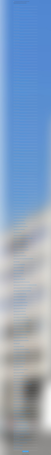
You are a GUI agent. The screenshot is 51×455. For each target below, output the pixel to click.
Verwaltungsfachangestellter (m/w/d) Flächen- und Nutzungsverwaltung (22, 77)
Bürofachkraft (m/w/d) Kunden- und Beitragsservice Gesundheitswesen (22, 290)
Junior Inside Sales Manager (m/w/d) (18, 188)
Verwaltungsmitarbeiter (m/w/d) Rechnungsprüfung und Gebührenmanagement (23, 45)
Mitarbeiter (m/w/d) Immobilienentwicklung (19, 372)
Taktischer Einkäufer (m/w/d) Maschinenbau (19, 71)
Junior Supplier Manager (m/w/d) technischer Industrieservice (21, 349)
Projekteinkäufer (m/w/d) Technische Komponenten (20, 217)
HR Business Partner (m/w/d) (17, 159)
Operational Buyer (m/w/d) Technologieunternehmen (20, 255)
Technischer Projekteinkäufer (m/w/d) (18, 445)
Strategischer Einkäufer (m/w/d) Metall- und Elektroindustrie (21, 10)
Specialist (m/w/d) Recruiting (17, 86)
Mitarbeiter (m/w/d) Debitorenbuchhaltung (19, 419)
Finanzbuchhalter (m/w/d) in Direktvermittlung (19, 229)
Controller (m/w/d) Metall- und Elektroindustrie (19, 103)
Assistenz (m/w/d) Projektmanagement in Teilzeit (20, 191)
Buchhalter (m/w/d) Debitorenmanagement (19, 51)
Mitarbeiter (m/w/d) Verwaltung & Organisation (19, 200)
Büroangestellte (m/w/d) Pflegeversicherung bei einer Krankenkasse (22, 413)
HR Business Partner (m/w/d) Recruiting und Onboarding (21, 214)
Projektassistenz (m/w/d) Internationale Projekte (19, 179)
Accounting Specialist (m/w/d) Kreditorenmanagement (20, 118)
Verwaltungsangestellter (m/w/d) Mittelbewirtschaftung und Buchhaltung (22, 48)
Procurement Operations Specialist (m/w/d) (19, 346)
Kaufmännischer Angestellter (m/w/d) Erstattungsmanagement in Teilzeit (22, 439)
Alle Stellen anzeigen (25, 451)
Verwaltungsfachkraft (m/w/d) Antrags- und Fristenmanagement (21, 27)
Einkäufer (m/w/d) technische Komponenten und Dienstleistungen (22, 331)
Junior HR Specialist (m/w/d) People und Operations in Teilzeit (21, 325)
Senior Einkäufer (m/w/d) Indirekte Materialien (19, 264)
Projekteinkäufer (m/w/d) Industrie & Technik (19, 153)
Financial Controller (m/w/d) (17, 182)
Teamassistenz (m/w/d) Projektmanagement (19, 36)
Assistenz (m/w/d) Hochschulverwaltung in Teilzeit (20, 308)
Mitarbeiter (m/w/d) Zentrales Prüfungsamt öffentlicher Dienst (21, 80)
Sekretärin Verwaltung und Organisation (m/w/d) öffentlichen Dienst (22, 33)
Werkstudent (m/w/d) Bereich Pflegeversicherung (20, 410)
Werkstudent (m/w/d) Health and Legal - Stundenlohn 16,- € (21, 369)
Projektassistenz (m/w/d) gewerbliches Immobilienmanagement (21, 235)
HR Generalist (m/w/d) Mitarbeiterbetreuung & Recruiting (21, 226)
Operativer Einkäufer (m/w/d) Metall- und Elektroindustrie (21, 302)
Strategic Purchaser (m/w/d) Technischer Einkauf (20, 223)
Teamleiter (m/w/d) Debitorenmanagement (19, 267)
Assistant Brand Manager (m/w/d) (18, 448)
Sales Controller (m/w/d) (17, 261)
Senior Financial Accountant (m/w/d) (18, 65)
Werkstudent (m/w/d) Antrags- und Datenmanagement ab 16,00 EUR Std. (23, 384)
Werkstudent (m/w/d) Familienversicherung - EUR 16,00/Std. (21, 381)
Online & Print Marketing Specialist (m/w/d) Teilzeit (20, 293)
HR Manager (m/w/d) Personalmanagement (19, 220)
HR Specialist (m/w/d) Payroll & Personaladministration (20, 442)
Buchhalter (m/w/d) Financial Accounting (19, 273)
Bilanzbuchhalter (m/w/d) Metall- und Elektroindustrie (20, 401)
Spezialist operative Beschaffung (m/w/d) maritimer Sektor (21, 197)
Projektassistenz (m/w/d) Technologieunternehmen (20, 83)
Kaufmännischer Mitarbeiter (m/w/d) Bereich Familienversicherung (22, 13)
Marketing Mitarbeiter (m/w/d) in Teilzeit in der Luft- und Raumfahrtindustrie (23, 162)
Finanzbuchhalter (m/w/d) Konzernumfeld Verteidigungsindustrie (21, 407)
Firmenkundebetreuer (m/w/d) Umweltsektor (19, 252)
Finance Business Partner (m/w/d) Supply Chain (19, 416)
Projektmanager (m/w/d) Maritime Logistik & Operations (20, 176)
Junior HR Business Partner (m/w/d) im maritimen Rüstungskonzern (22, 4)
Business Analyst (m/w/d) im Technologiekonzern (20, 299)
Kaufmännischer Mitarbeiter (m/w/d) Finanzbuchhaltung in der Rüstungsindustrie (23, 150)
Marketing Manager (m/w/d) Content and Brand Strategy (20, 112)
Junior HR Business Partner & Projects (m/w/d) (19, 363)
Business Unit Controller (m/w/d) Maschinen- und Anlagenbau (21, 106)
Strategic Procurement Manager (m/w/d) (18, 156)
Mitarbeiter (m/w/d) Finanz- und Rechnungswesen (20, 115)
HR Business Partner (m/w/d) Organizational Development (21, 68)
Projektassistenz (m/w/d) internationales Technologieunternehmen (22, 141)
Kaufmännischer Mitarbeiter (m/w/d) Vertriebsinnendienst (21, 422)
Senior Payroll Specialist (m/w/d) (18, 74)
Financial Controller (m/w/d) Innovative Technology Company (21, 340)
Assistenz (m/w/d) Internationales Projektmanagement (20, 296)
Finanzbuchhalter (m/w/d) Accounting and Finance (20, 147)
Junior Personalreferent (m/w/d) (17, 232)
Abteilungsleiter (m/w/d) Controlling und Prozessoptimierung (21, 144)
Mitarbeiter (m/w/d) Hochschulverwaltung (19, 30)
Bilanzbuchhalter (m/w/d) (17, 343)
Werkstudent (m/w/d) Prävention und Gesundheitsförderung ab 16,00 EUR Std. (23, 258)
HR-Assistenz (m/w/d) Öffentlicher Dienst (19, 39)
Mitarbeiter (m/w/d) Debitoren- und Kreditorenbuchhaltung (21, 185)
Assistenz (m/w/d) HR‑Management (18, 7)
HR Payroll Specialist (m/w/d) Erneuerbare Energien (20, 334)
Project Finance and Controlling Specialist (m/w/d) (20, 121)
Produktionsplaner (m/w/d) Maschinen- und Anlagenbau (20, 305)
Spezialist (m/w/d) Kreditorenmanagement (19, 270)
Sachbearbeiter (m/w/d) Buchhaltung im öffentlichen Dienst (21, 42)
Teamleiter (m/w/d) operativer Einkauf (18, 378)
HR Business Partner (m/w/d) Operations (19, 109)
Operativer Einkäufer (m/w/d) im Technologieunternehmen (21, 194)
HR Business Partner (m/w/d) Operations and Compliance (21, 375)
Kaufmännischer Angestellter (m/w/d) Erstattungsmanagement (21, 124)
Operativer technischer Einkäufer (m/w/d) (19, 328)
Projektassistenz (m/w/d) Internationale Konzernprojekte (20, 337)
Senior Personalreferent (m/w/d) (17, 404)
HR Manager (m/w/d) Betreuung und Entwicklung (20, 311)
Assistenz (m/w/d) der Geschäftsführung (18, 366)
